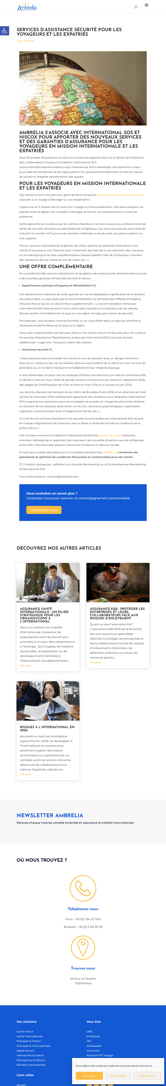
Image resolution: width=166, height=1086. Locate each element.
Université (93, 1050)
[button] (4, 30)
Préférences (147, 1075)
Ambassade (94, 1046)
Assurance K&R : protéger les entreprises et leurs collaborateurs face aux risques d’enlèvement (117, 613)
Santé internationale (30, 1036)
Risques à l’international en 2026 (47, 729)
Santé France (25, 1031)
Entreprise (93, 1036)
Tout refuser (118, 1075)
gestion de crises (110, 435)
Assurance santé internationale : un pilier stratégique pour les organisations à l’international (44, 615)
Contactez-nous (44, 510)
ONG (90, 1031)
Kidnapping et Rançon (31, 1060)
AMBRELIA (110, 452)
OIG (89, 1041)
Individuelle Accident (30, 1055)
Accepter (89, 1075)
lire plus (25, 665)
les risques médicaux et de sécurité (120, 195)
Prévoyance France (29, 1041)
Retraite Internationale (31, 1064)
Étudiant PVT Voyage (100, 1055)
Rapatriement (25, 1050)
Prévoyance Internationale (33, 1046)
